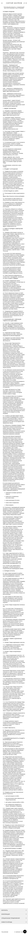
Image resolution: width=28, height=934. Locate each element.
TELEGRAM (4, 932)
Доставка (10, 326)
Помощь (15, 278)
